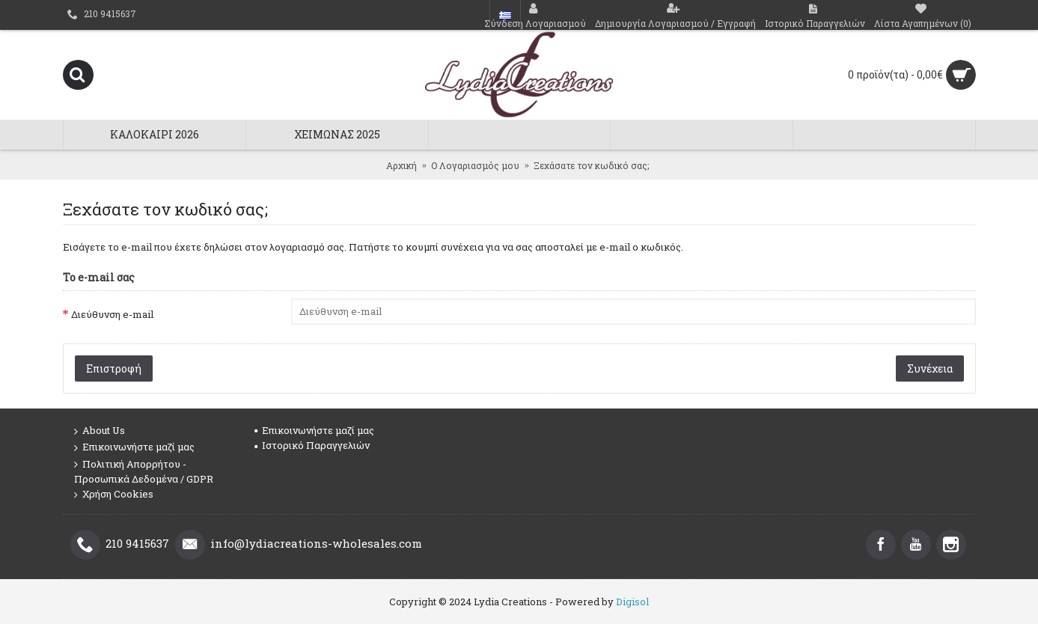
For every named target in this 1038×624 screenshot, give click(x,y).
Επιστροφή (113, 368)
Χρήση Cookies (113, 494)
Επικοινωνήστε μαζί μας (134, 447)
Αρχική (401, 165)
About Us (99, 430)
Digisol (632, 601)
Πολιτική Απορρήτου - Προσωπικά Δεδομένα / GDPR (143, 471)
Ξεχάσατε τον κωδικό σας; (591, 165)
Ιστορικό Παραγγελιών (312, 445)
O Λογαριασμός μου (475, 165)
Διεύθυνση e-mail (112, 314)
